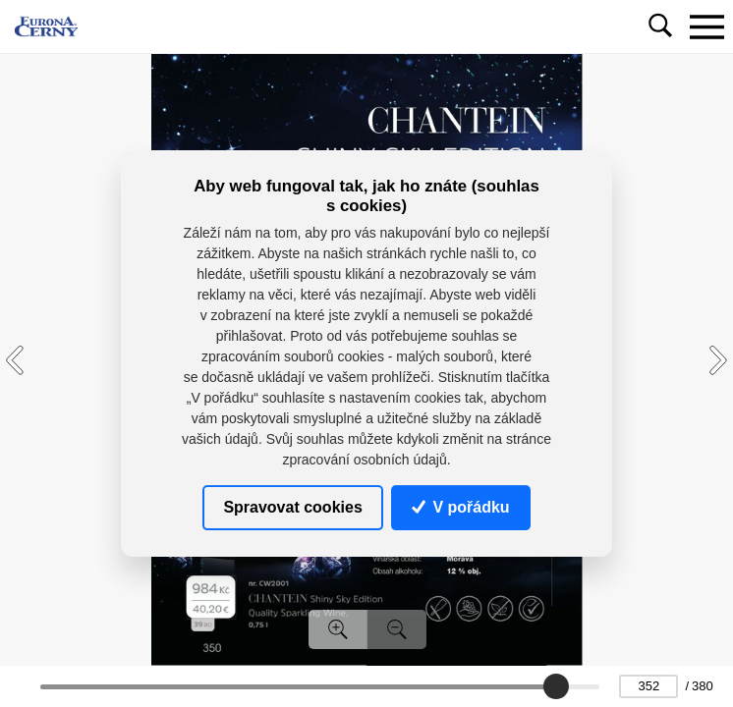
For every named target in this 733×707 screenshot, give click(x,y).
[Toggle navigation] (706, 26)
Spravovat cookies (292, 507)
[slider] (556, 686)
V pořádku (461, 507)
